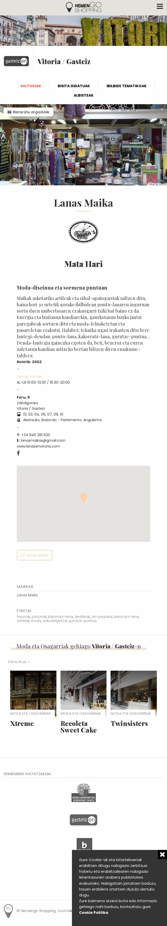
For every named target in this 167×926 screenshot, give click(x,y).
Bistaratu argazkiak (31, 112)
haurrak (23, 616)
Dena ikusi (17, 661)
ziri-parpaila (102, 616)
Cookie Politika (93, 912)
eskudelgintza (55, 620)
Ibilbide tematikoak (127, 85)
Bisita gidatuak (74, 85)
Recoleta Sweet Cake (78, 726)
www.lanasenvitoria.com (38, 446)
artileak (23, 620)
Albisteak (84, 95)
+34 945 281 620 (35, 434)
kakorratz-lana (60, 616)
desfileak (82, 616)
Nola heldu (37, 555)
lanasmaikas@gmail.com (43, 440)
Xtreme (22, 723)
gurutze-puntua (83, 620)
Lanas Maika (27, 595)
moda (36, 620)
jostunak (39, 616)
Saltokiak (30, 85)
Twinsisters (129, 723)
